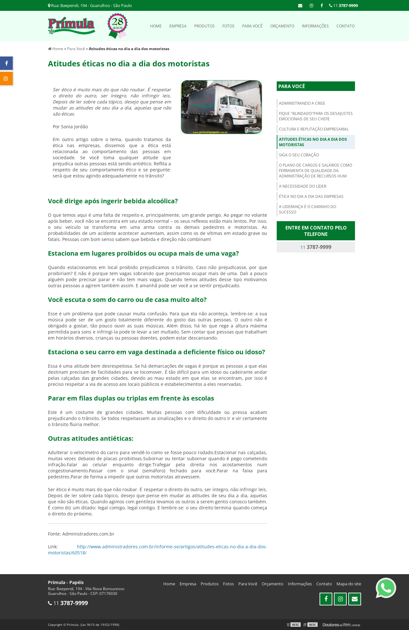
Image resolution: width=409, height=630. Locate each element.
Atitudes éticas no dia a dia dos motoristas (313, 142)
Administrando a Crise (302, 103)
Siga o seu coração (299, 155)
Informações (315, 26)
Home (156, 26)
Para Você (252, 26)
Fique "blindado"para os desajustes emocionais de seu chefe (316, 116)
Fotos (228, 26)
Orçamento (282, 26)
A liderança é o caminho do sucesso (307, 209)
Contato (345, 26)
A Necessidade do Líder (302, 186)
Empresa (178, 26)
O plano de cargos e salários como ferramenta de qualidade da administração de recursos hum (315, 170)
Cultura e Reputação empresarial (314, 129)
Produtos (204, 26)
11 (343, 5)
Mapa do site (348, 584)
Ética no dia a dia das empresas (311, 196)
